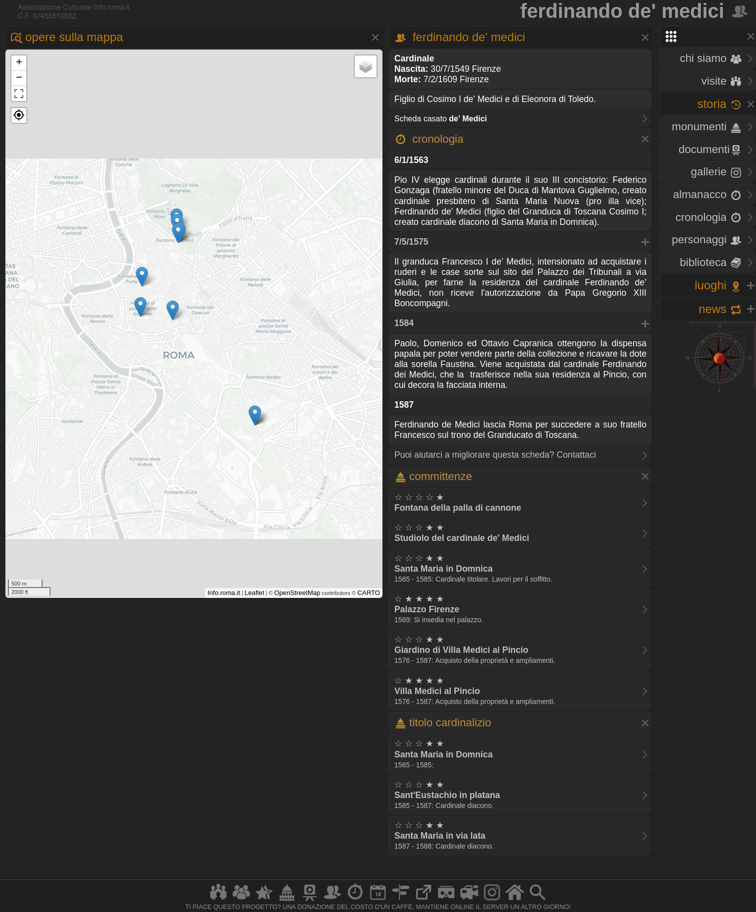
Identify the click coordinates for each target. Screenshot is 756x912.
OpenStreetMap (297, 592)
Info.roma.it (224, 592)
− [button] (19, 78)
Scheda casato (440, 118)
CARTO (368, 592)
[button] (18, 115)
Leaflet (255, 592)
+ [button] (19, 62)
